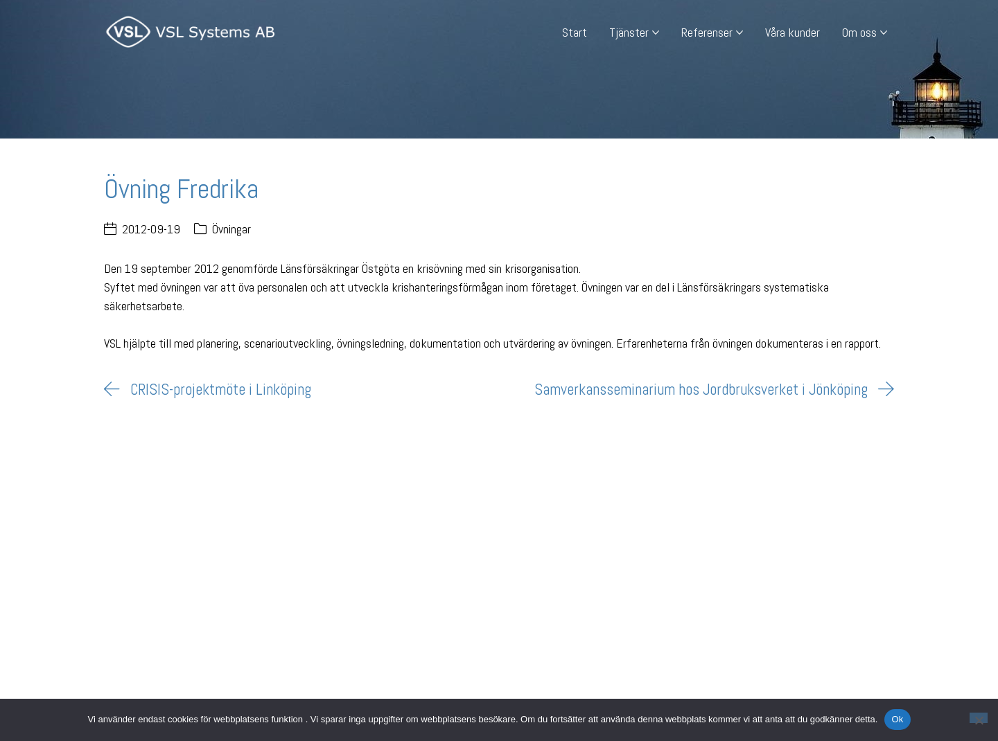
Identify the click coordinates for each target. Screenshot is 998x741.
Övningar (231, 229)
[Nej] (979, 718)
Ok (897, 719)
